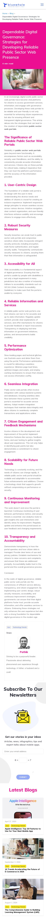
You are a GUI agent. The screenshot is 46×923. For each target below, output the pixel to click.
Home (4, 13)
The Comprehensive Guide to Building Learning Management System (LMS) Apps (22, 912)
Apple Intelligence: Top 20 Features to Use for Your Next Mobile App (23, 830)
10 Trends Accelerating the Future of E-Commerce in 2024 (22, 870)
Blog (11, 13)
